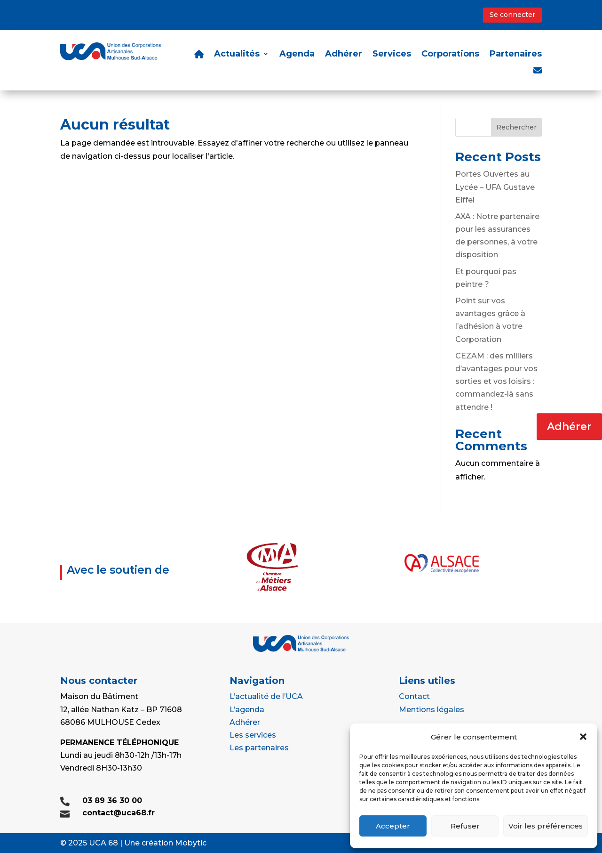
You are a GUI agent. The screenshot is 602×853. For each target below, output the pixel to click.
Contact (414, 696)
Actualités (237, 54)
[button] (583, 736)
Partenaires (516, 54)
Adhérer (569, 426)
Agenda (297, 54)
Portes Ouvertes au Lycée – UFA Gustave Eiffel (495, 187)
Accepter (393, 825)
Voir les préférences (545, 825)
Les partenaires (259, 747)
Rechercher (516, 127)
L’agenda (247, 709)
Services (391, 54)
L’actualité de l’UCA (266, 696)
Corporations (450, 54)
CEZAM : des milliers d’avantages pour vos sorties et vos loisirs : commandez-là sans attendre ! (496, 381)
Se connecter (512, 14)
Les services (253, 735)
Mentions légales (431, 709)
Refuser (465, 825)
